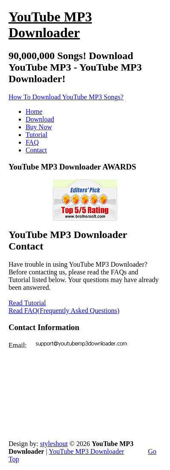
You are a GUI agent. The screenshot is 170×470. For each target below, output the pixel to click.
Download (40, 119)
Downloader (50, 24)
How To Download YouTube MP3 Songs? (66, 97)
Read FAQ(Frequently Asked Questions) (64, 310)
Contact (36, 150)
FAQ (32, 142)
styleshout (54, 443)
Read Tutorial (27, 302)
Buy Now (39, 127)
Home (34, 111)
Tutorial (36, 134)
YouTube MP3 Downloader (86, 451)
